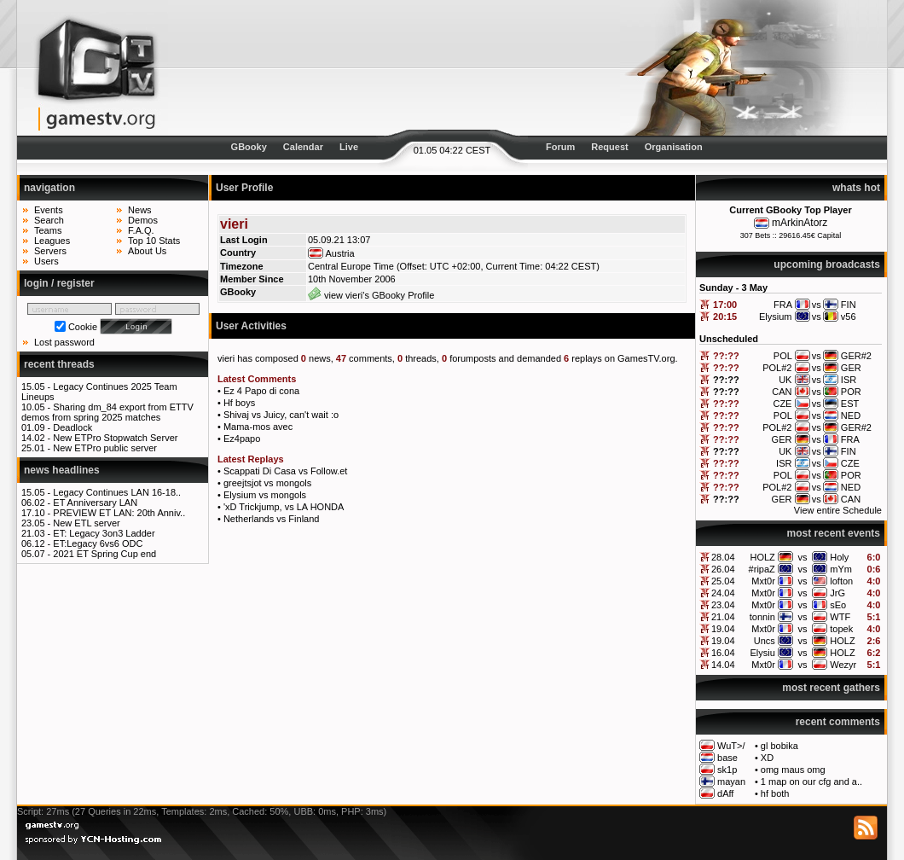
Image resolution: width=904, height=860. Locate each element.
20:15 (725, 316)
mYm (841, 569)
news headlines (62, 470)
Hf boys (239, 403)
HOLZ (762, 557)
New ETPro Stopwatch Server (115, 438)
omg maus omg (793, 769)
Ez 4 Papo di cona (261, 391)
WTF (840, 617)
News (140, 210)
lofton (841, 581)
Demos (143, 220)
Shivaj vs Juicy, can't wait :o (281, 415)
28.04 (723, 557)
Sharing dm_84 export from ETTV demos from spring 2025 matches (107, 412)
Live (348, 147)
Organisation (674, 147)
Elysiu (762, 653)
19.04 (723, 629)
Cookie (82, 327)
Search (49, 220)
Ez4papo (241, 438)
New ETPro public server (105, 448)
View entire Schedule (838, 510)
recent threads (59, 364)
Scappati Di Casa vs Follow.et (285, 471)
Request (609, 147)
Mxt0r (763, 581)
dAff (725, 793)
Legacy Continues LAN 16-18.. (117, 492)
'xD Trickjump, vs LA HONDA (283, 507)
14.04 (723, 665)
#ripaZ (762, 569)
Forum (560, 147)
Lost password (64, 342)
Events (48, 210)
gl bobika (779, 746)
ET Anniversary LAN (95, 502)
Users (46, 261)
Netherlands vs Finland (271, 519)
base (727, 757)
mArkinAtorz (799, 223)
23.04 (723, 605)
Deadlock (72, 427)
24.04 (723, 593)
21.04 (723, 617)
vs (803, 557)
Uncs (764, 641)
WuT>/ (731, 746)
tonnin (762, 617)
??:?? (726, 356)
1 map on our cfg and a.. (811, 781)
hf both (775, 793)
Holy (839, 557)
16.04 (723, 653)
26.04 (723, 569)
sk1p (727, 769)
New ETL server (86, 523)
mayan (731, 781)
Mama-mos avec (258, 426)
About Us (147, 251)
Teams (47, 230)
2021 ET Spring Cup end (104, 554)
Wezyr (843, 665)
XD (767, 757)
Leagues (52, 240)
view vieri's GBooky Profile (371, 295)
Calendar (303, 147)
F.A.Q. (141, 230)
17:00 (725, 304)
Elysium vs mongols (264, 495)
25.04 (723, 581)
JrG (837, 593)
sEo (838, 605)
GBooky (249, 147)
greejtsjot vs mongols (267, 483)
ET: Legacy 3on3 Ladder (103, 533)
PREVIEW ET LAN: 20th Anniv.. (119, 513)
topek (841, 629)
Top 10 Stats (154, 240)
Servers (50, 251)
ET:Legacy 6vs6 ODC (97, 543)
